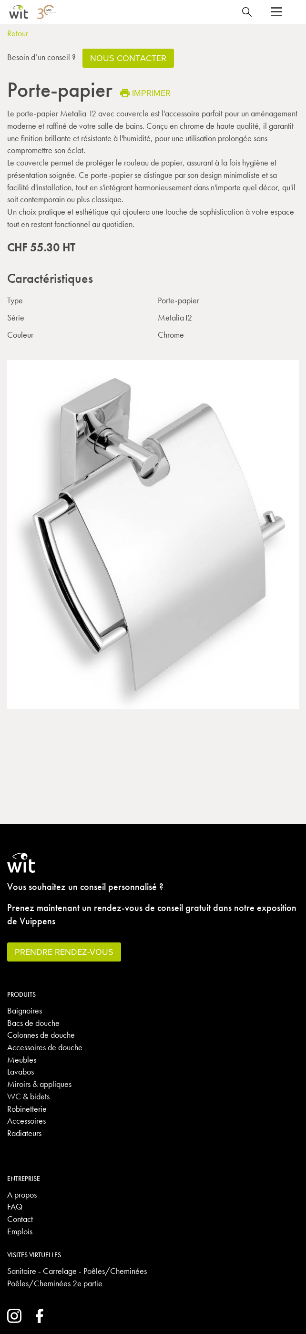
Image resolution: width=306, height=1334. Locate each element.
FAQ (14, 1206)
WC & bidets (28, 1096)
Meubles (21, 1059)
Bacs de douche (33, 1022)
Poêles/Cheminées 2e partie (54, 1283)
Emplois (19, 1231)
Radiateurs (24, 1132)
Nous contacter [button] (128, 58)
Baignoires (24, 1010)
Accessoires (26, 1120)
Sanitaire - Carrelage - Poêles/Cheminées (77, 1270)
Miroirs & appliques (39, 1083)
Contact (20, 1218)
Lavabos (20, 1071)
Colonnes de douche (41, 1034)
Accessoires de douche (44, 1047)
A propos (22, 1194)
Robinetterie (27, 1108)
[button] (276, 12)
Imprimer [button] (145, 93)
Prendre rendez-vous (64, 952)
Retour (17, 33)
